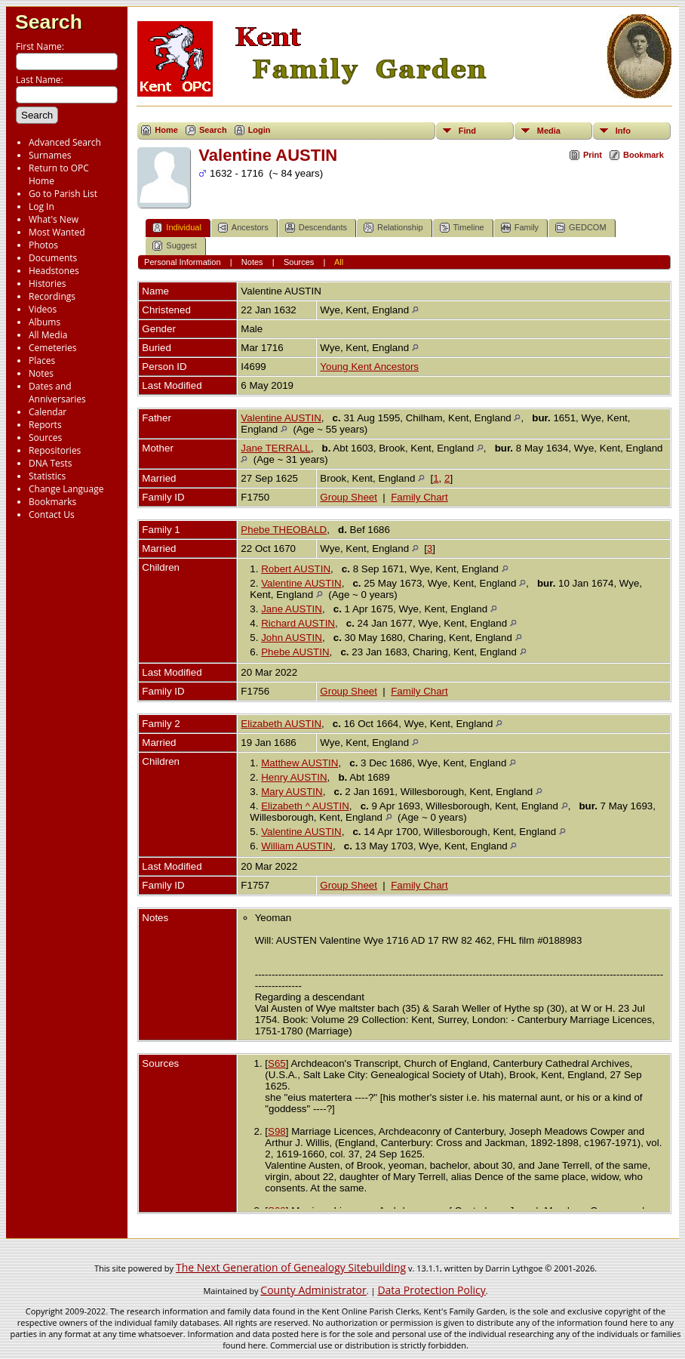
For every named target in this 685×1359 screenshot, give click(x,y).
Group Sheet (348, 497)
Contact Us (52, 514)
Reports (45, 424)
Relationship (393, 227)
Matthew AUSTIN (299, 763)
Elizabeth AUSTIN (281, 723)
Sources (45, 437)
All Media (48, 334)
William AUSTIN (297, 846)
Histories (47, 283)
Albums (44, 322)
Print (592, 154)
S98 (277, 1131)
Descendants (316, 227)
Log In (41, 206)
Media (549, 130)
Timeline (462, 227)
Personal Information (182, 262)
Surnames (50, 155)
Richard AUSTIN (298, 623)
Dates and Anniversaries (57, 392)
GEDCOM (581, 227)
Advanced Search (65, 142)
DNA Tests (50, 463)
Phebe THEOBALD (284, 529)
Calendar (47, 411)
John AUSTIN (291, 637)
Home (166, 129)
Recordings (52, 296)
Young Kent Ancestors (369, 366)
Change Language (66, 488)
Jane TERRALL (275, 448)
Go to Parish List (63, 193)
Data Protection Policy (431, 1290)
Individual (176, 227)
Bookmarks (52, 501)
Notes (41, 373)
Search (48, 22)
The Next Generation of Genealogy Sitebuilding (291, 1267)
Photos (43, 245)
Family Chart (419, 497)
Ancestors (243, 227)
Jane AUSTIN (291, 609)
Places (42, 360)
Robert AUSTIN (295, 569)
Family (520, 227)
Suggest (174, 245)
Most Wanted (57, 232)
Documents (53, 257)
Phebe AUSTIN (295, 652)
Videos (43, 309)
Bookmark (643, 154)
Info (623, 130)
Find (467, 130)
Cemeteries (53, 347)
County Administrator (313, 1290)
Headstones (54, 270)
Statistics (47, 476)
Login (259, 129)
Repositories (55, 450)
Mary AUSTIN (291, 791)
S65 (277, 1063)
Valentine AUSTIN (281, 418)
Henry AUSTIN (294, 777)
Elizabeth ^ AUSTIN (305, 806)
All (338, 262)
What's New (53, 219)
